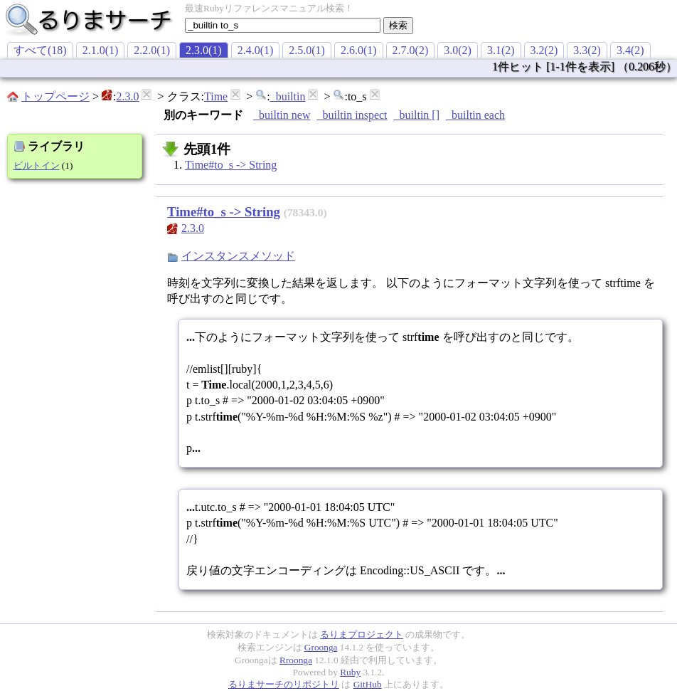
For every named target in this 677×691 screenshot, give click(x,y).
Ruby (350, 672)
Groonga (321, 647)
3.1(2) (501, 50)
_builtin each (475, 115)
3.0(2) (457, 50)
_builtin (288, 96)
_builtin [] (416, 115)
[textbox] (282, 25)
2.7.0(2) (411, 50)
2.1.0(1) (100, 50)
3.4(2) (630, 50)
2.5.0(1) (307, 50)
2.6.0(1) (359, 50)
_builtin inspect (351, 115)
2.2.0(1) (152, 50)
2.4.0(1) (256, 50)
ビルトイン (37, 165)
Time (216, 96)
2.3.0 (127, 96)
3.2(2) (544, 50)
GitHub (367, 684)
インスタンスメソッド (238, 256)
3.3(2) (587, 50)
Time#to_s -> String (231, 165)
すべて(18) (40, 50)
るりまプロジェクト (361, 634)
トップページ (55, 96)
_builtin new (281, 115)
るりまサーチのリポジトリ (283, 684)
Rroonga (295, 660)
